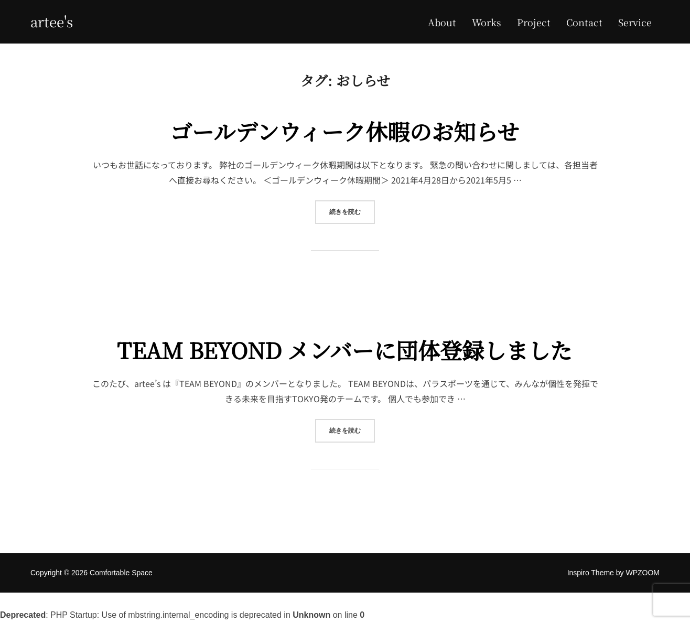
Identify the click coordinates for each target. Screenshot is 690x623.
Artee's (51, 21)
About (442, 22)
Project (534, 22)
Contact (584, 22)
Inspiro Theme (590, 572)
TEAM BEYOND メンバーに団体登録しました (344, 350)
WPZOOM (643, 572)
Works (486, 22)
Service (635, 22)
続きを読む (352, 211)
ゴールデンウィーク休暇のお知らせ (344, 131)
